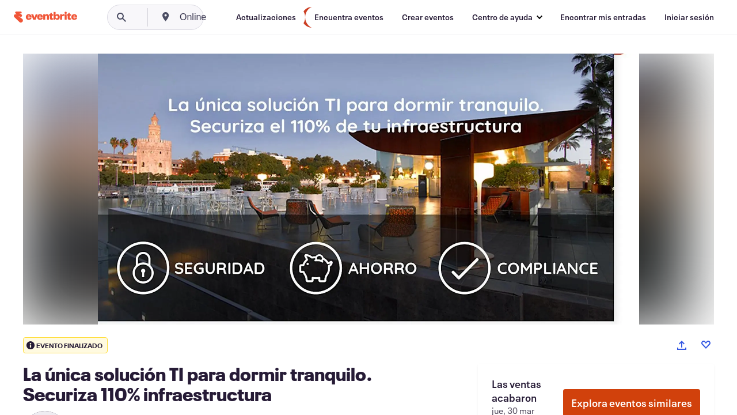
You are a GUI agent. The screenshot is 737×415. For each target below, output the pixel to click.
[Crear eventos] (428, 17)
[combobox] (237, 17)
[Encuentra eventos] (349, 17)
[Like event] (706, 345)
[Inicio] (45, 17)
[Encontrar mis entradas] (603, 17)
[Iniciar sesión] (689, 17)
